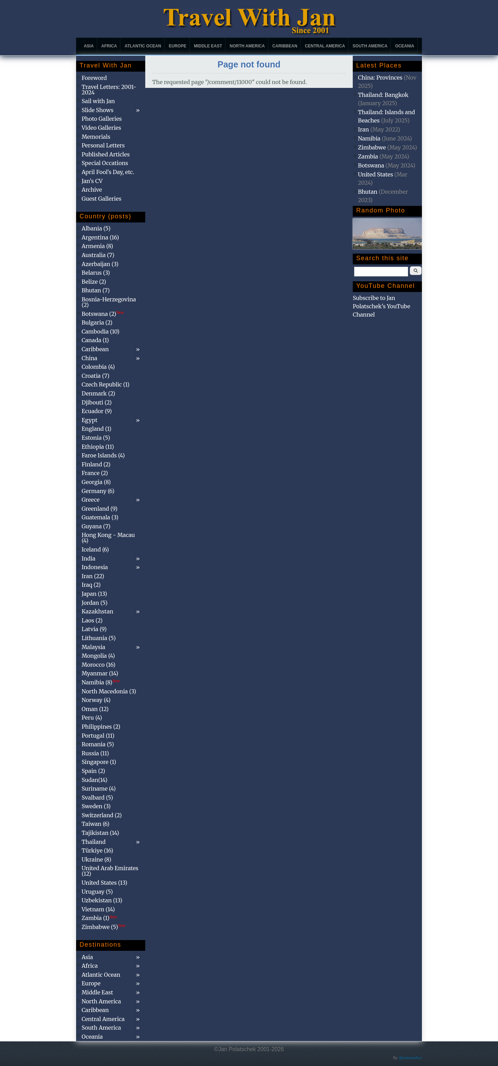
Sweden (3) (96, 806)
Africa (109, 46)
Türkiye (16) (97, 850)
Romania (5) (98, 744)
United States (375, 174)
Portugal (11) (98, 735)
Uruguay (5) (97, 891)
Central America (325, 46)
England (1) (96, 428)
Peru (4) (92, 717)
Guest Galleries (101, 198)
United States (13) (104, 882)
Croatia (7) (95, 375)
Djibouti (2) (97, 402)
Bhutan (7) (96, 290)
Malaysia (93, 647)
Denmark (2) (98, 393)
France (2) (95, 473)
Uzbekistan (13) (102, 900)
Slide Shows (97, 110)
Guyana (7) (96, 526)
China (89, 358)
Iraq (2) (91, 584)
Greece (91, 499)
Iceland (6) (95, 549)
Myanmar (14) (100, 673)
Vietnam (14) (98, 909)
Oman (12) (95, 708)
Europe (177, 46)
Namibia (369, 138)
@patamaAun (410, 1058)
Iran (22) (93, 576)
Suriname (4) (99, 788)
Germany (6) (98, 491)
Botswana (371, 165)
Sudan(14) (95, 779)
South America (370, 46)
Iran (363, 129)
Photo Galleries (102, 118)
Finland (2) (96, 464)
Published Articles (106, 154)
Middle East (208, 46)
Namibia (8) (101, 682)
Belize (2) (94, 281)
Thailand (93, 841)
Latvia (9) (94, 629)
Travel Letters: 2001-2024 (109, 89)
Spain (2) (93, 770)
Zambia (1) (99, 917)
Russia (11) (95, 753)
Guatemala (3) (100, 517)
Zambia (368, 156)
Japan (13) (94, 593)
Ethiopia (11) (98, 446)
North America (247, 46)
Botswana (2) (103, 313)
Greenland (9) (100, 508)
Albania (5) (96, 228)
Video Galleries (101, 127)
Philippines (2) (101, 726)
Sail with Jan (98, 101)
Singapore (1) (99, 761)
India (88, 558)
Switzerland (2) (102, 815)
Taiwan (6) (95, 823)
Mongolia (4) (98, 655)
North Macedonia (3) (109, 691)
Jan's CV (92, 180)
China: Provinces (380, 77)
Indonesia (95, 567)
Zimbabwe (372, 147)
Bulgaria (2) (97, 322)
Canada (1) (95, 340)
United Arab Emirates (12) (110, 871)
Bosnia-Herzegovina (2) (109, 302)
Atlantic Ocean (142, 46)
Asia (89, 46)
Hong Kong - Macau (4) (108, 537)
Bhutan (367, 191)
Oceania (404, 46)
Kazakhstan (97, 611)
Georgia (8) (96, 482)
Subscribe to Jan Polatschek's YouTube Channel (381, 306)
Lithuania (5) (99, 638)
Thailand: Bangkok (383, 94)
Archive (92, 189)
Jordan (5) (95, 602)
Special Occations (105, 163)
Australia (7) (98, 255)
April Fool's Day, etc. (108, 171)
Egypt (90, 420)
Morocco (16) (99, 664)
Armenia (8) (97, 246)
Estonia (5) (96, 437)
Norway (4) (96, 699)
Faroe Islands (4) (103, 455)
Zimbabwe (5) (104, 926)
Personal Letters (103, 145)
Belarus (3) (96, 272)
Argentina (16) (100, 237)
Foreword (94, 77)
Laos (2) (92, 620)
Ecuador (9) (97, 411)
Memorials (96, 136)
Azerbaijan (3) (100, 264)
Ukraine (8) (96, 859)
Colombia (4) (98, 366)
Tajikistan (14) (100, 832)
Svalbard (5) (97, 797)
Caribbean (285, 46)
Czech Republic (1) (105, 384)
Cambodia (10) (100, 331)
